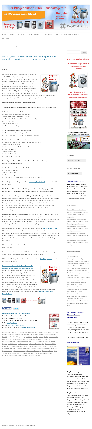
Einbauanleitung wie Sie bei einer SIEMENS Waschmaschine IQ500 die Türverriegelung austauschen (77, 221)
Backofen (35, 337)
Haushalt (54, 332)
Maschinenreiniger (29, 346)
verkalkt (25, 353)
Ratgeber (21, 34)
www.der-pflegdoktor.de (37, 182)
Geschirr (38, 339)
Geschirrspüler (45, 339)
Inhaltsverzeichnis (23, 344)
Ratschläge (19, 348)
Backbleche (29, 337)
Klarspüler (41, 344)
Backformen (34, 332)
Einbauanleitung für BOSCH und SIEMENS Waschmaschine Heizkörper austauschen (78, 235)
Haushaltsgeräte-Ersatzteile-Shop (67, 34)
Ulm (21, 353)
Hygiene (4, 344)
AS (24, 337)
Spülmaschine (30, 351)
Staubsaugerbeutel (50, 334)
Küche (21, 334)
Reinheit (33, 348)
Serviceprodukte (52, 348)
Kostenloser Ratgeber (9, 266)
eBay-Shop (5, 39)
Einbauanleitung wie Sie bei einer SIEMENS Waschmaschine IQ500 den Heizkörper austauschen (77, 228)
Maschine (20, 346)
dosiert (56, 337)
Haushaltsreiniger (50, 341)
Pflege (54, 346)
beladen (41, 337)
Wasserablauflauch (15, 355)
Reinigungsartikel (42, 348)
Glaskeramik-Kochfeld (22, 341)
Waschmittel (6, 355)
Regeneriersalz (27, 348)
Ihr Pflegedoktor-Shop (50, 228)
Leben (12, 346)
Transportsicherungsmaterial (10, 353)
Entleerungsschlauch (21, 339)
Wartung (30, 353)
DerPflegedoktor (49, 337)
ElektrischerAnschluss (8, 339)
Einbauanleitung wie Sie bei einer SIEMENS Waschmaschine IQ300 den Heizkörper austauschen (77, 242)
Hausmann (15, 334)
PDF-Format (48, 346)
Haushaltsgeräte (7, 334)
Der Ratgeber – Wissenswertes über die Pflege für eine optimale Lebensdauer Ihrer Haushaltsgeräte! (29, 57)
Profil (12, 34)
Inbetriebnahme (12, 344)
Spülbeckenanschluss (19, 351)
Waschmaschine (47, 353)
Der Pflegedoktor (33, 34)
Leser (15, 346)
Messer (26, 334)
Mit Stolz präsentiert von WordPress (26, 425)
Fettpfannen (31, 339)
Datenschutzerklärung (8, 425)
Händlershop (48, 34)
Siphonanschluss (7, 351)
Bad (40, 332)
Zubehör (4, 337)
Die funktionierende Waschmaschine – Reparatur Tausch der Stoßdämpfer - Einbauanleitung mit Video (78, 289)
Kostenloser (48, 344)
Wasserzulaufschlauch (28, 355)
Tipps (55, 351)
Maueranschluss (40, 346)
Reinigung (42, 334)
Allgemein (27, 332)
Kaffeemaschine (33, 344)
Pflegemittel (5, 348)
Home (4, 34)
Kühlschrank (6, 346)
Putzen (30, 334)
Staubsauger (37, 351)
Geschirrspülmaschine (8, 341)
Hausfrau (49, 332)
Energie (43, 332)
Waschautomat (37, 353)
